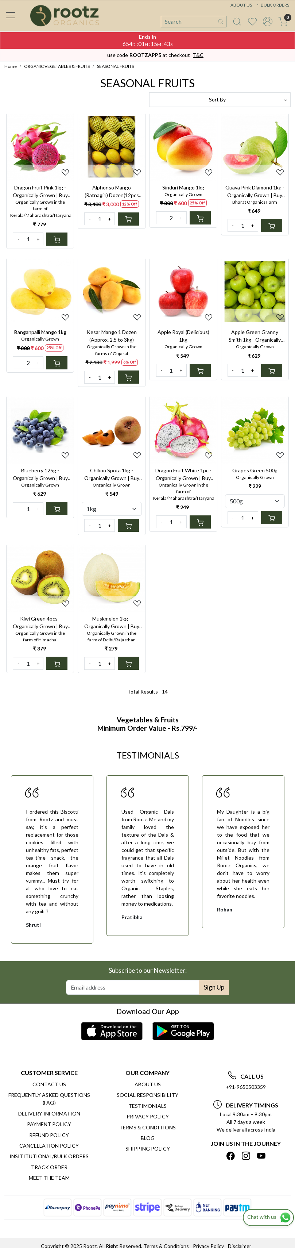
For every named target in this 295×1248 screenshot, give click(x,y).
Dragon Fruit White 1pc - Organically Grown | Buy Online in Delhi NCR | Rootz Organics (183, 474)
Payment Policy (49, 1124)
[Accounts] (267, 21)
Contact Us (49, 1084)
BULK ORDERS (272, 5)
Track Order (49, 1167)
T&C (198, 55)
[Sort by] (220, 99)
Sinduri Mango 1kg (183, 187)
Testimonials (147, 1106)
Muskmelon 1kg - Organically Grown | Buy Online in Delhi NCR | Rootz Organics (111, 622)
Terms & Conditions (147, 1127)
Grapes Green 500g (254, 470)
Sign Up (214, 987)
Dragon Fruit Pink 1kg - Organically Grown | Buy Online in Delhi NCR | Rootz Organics (40, 191)
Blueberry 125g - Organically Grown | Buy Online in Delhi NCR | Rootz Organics (40, 474)
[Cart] (56, 239)
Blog (148, 1138)
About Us (148, 1084)
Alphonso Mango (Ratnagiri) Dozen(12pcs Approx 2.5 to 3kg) (112, 191)
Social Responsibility (147, 1095)
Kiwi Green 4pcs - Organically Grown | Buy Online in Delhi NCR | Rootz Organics (40, 622)
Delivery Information (49, 1113)
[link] (237, 21)
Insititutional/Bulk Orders (49, 1156)
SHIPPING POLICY (147, 1148)
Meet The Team (49, 1178)
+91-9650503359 (246, 1087)
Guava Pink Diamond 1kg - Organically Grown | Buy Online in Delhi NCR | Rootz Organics (254, 191)
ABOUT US (241, 5)
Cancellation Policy (49, 1146)
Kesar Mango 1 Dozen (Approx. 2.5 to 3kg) (112, 336)
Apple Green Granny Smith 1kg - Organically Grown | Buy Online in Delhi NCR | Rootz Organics (255, 336)
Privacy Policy (148, 1116)
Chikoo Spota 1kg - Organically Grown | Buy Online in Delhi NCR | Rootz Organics (111, 474)
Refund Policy (49, 1135)
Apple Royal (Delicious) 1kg (183, 336)
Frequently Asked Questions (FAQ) (49, 1099)
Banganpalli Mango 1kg (40, 332)
